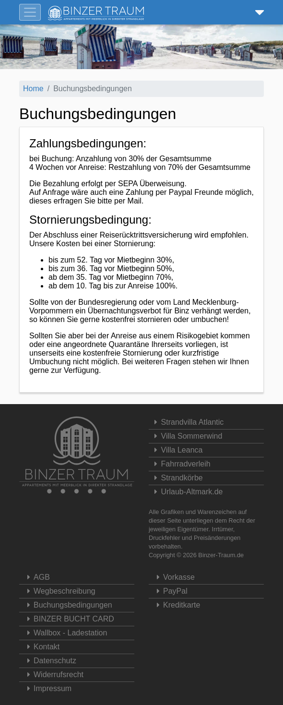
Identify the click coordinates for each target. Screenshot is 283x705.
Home (33, 88)
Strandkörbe (177, 478)
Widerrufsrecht (52, 674)
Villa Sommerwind (186, 436)
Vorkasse (173, 577)
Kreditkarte (175, 605)
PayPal (169, 591)
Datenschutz (49, 661)
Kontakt (40, 647)
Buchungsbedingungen (67, 605)
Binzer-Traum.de (221, 555)
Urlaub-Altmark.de (187, 492)
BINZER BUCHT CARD (68, 619)
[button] (257, 12)
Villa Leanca (176, 450)
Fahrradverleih (181, 464)
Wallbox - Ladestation (64, 633)
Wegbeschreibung (58, 591)
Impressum (46, 688)
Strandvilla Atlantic (187, 422)
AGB (36, 577)
